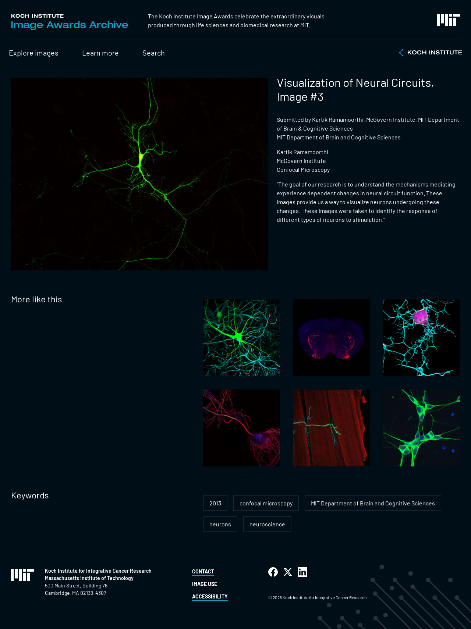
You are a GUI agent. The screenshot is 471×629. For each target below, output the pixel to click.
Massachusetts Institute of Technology (89, 578)
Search (153, 52)
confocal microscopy (266, 503)
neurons (220, 523)
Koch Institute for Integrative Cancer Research (98, 571)
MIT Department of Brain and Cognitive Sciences (373, 503)
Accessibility (210, 596)
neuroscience (267, 523)
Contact (203, 571)
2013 (215, 503)
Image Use (204, 584)
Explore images (34, 52)
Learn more (100, 52)
